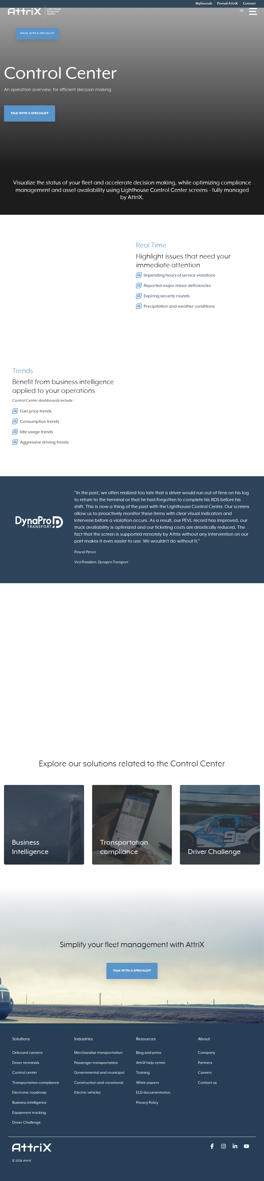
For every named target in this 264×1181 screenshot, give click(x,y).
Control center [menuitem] (24, 1073)
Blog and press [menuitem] (148, 1053)
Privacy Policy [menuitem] (147, 1103)
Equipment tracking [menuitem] (29, 1112)
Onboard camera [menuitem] (27, 1053)
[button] (212, 1147)
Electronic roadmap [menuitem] (29, 1092)
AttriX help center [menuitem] (151, 1062)
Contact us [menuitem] (207, 1083)
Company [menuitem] (206, 1053)
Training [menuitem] (143, 1073)
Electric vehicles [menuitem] (87, 1092)
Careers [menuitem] (205, 1073)
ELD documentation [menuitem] (153, 1092)
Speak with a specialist (37, 33)
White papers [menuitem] (147, 1083)
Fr (241, 11)
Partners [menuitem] (205, 1062)
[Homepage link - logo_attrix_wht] (32, 1148)
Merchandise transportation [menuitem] (98, 1053)
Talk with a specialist (29, 113)
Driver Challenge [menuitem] (26, 1122)
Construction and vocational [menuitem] (98, 1083)
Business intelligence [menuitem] (29, 1103)
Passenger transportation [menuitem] (96, 1062)
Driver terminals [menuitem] (25, 1062)
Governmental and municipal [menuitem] (99, 1073)
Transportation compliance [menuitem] (35, 1083)
